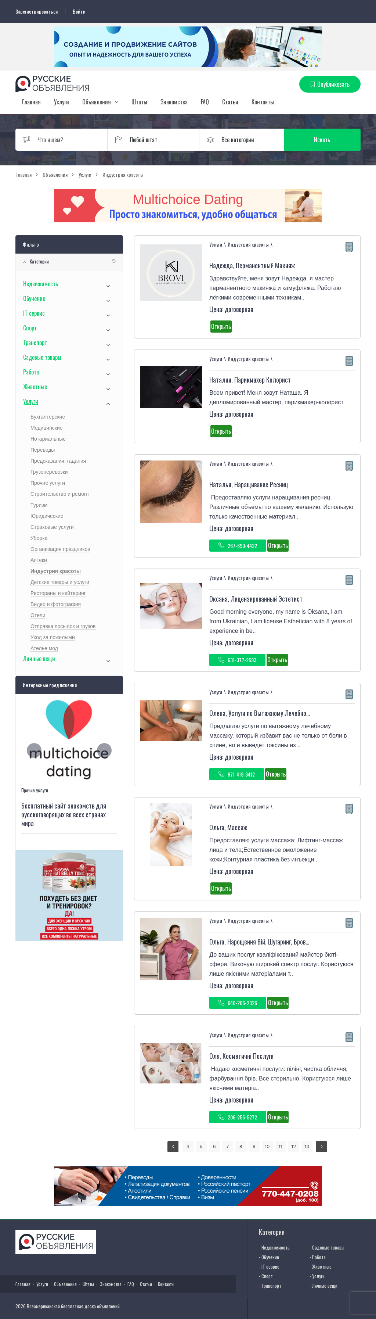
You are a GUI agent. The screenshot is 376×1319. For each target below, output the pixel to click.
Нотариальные (48, 439)
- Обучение (269, 1257)
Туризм (38, 505)
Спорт (30, 327)
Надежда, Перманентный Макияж (252, 265)
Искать (326, 139)
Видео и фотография (55, 604)
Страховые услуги (52, 527)
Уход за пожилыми (52, 637)
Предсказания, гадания (58, 461)
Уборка (38, 538)
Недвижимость (40, 283)
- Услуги (317, 1276)
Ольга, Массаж (228, 827)
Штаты (139, 101)
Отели (37, 615)
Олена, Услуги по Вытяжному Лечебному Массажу (272, 713)
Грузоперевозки (49, 472)
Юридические (47, 516)
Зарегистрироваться (36, 11)
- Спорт (266, 1276)
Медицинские (46, 428)
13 (306, 1146)
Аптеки (38, 560)
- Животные (321, 1266)
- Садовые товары (327, 1247)
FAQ (205, 101)
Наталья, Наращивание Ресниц (248, 484)
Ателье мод (44, 648)
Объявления (96, 101)
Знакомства (174, 101)
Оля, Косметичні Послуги (241, 1056)
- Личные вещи (323, 1285)
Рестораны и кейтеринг (58, 593)
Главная (31, 101)
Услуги (61, 101)
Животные (35, 386)
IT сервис (34, 313)
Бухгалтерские (47, 417)
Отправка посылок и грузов (63, 626)
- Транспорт (270, 1285)
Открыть (221, 326)
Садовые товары (42, 357)
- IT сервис (269, 1266)
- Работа (318, 1257)
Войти (79, 11)
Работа (31, 372)
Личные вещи (39, 658)
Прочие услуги (47, 483)
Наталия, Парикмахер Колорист (250, 379)
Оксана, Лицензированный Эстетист (256, 598)
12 (293, 1146)
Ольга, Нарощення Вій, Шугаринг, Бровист (261, 941)
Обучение (34, 298)
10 (267, 1146)
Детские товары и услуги (59, 582)
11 (280, 1146)
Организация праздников (60, 549)
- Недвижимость (274, 1247)
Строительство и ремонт (59, 494)
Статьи (230, 101)
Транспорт (35, 342)
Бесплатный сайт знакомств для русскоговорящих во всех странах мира (63, 814)
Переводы (42, 450)
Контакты (263, 101)
